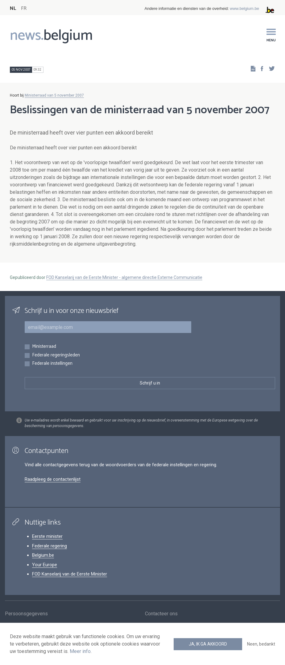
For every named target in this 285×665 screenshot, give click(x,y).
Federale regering (49, 546)
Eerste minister (47, 536)
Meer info (80, 651)
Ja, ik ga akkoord (208, 644)
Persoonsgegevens (26, 614)
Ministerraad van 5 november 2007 (54, 95)
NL (13, 8)
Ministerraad (44, 346)
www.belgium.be (244, 8)
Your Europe (44, 564)
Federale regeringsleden (56, 355)
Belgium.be (43, 555)
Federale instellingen (52, 363)
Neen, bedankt (261, 644)
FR (24, 8)
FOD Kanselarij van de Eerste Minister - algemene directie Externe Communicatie (124, 277)
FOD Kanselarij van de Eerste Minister (69, 574)
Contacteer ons (161, 614)
